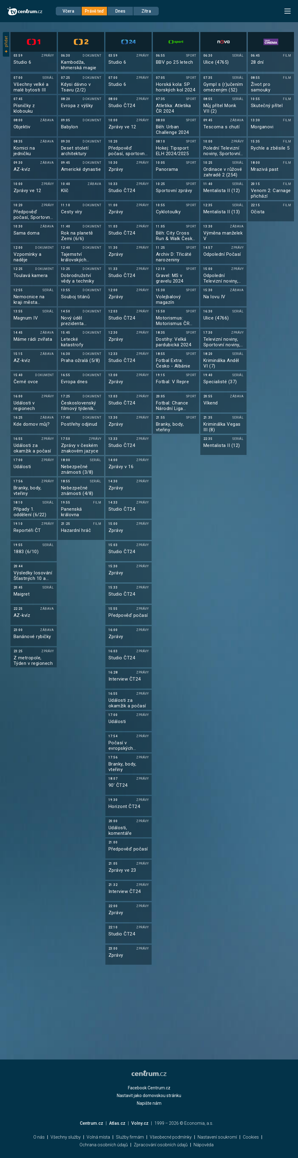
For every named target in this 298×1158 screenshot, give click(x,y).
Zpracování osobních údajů (161, 1144)
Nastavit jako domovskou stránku (149, 1095)
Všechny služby (66, 1137)
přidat (6, 44)
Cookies (251, 1137)
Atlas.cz (117, 1123)
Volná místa (98, 1137)
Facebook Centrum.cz (149, 1087)
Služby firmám (130, 1137)
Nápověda (204, 1144)
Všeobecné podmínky (171, 1137)
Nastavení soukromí (217, 1137)
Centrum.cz (91, 1123)
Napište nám (149, 1103)
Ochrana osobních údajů (104, 1144)
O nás (39, 1137)
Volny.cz (140, 1123)
